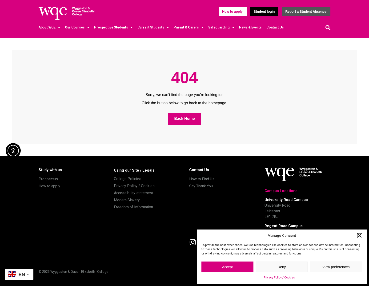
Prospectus (48, 179)
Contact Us (275, 27)
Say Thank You (201, 186)
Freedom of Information (133, 207)
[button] (359, 235)
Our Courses (75, 27)
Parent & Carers (186, 27)
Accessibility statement (133, 193)
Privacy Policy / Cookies (279, 277)
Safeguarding (219, 27)
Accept (227, 267)
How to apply (49, 186)
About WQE (47, 27)
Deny (281, 267)
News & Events (250, 27)
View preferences (336, 267)
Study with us (50, 170)
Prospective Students (111, 27)
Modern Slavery (127, 200)
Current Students (150, 27)
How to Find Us (201, 179)
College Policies (127, 179)
